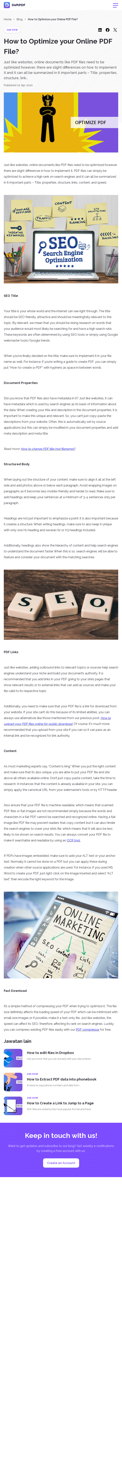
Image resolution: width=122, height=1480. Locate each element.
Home (7, 19)
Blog (20, 19)
